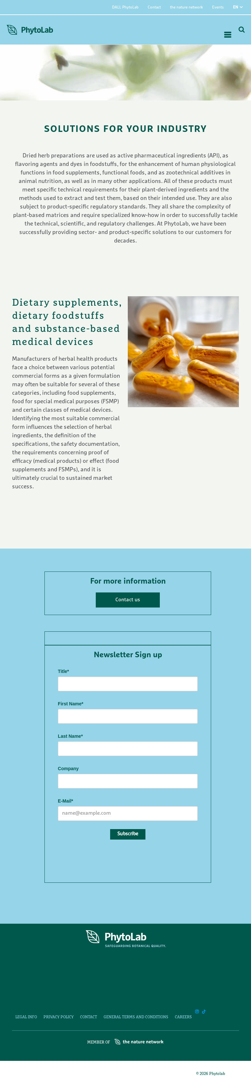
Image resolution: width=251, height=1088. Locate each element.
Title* (63, 671)
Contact (154, 7)
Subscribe (127, 834)
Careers (183, 1017)
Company (68, 768)
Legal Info (26, 1017)
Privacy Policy (58, 1017)
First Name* (70, 703)
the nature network (186, 7)
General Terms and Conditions (136, 1017)
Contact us (127, 600)
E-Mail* (65, 801)
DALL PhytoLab (125, 7)
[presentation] (107, 860)
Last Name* (70, 736)
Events (218, 7)
